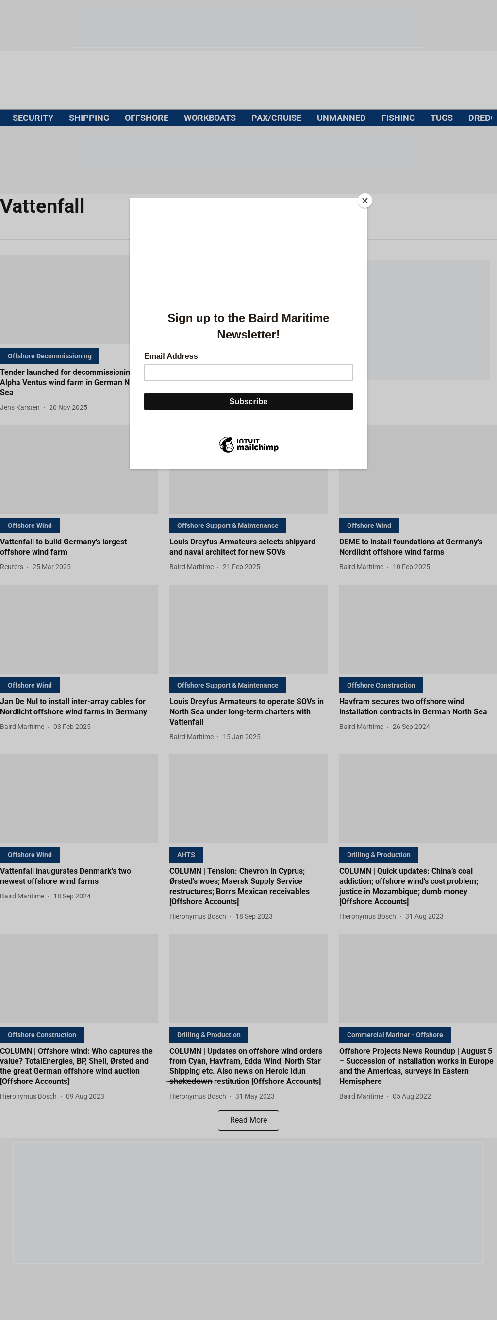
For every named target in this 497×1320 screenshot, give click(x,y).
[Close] (365, 200)
